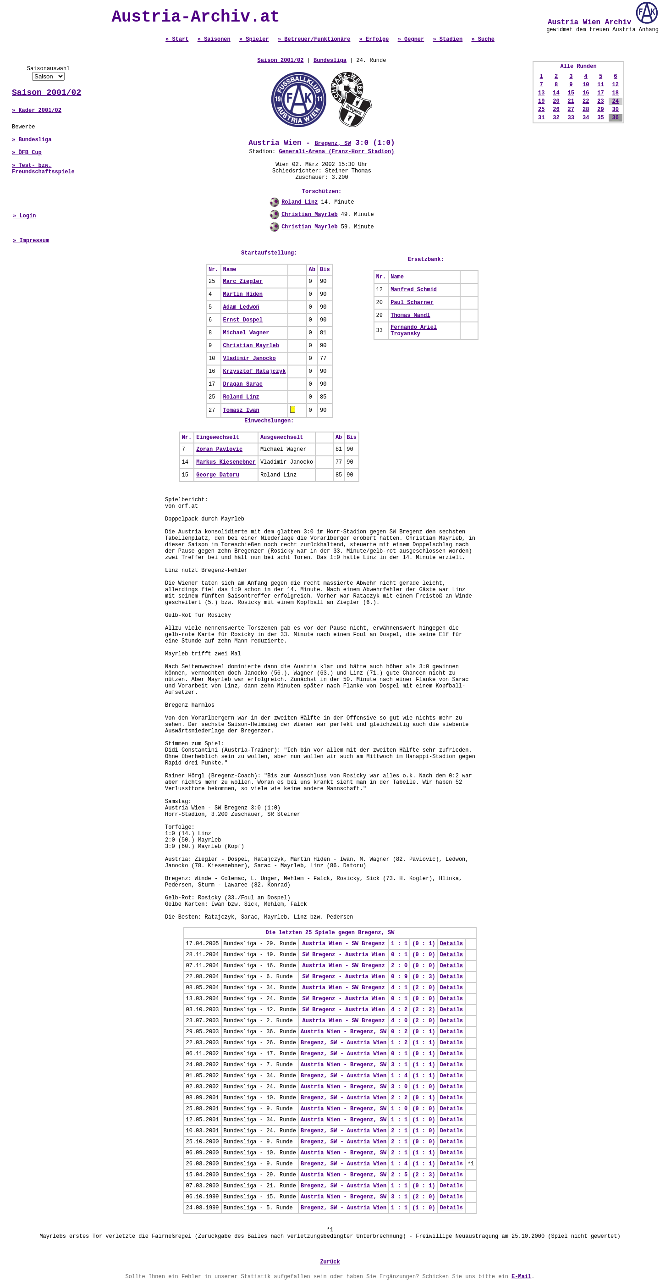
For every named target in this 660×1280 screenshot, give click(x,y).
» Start (176, 39)
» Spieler (254, 39)
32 (556, 118)
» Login (24, 216)
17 (600, 93)
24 (615, 101)
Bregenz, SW (332, 143)
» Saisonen (214, 39)
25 (541, 109)
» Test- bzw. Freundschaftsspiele (43, 168)
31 (541, 118)
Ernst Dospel (243, 320)
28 (586, 109)
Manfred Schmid (413, 290)
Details (451, 944)
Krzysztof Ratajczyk (254, 371)
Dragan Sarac (243, 384)
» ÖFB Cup (27, 153)
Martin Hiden (243, 294)
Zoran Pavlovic (219, 449)
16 (586, 93)
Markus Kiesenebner (226, 462)
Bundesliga (330, 60)
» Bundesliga (31, 140)
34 (586, 118)
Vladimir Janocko (249, 358)
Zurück (330, 1262)
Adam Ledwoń (241, 307)
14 (556, 93)
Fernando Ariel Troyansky (413, 330)
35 (600, 118)
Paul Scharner (412, 302)
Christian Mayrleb (309, 214)
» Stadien (447, 39)
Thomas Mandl (410, 315)
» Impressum (31, 241)
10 (586, 85)
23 (600, 101)
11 (600, 85)
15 (571, 93)
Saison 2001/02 (46, 92)
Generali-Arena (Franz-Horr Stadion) (336, 152)
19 (541, 101)
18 (615, 93)
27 (571, 109)
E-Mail (521, 1277)
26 (556, 109)
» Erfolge (374, 39)
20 (556, 101)
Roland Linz (299, 202)
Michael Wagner (246, 333)
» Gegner (411, 39)
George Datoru (217, 475)
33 (571, 118)
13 (541, 93)
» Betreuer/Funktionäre (314, 39)
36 (615, 118)
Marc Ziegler (243, 281)
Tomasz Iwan (241, 410)
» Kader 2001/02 (36, 110)
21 (571, 101)
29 (600, 109)
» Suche (482, 39)
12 (615, 85)
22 (586, 101)
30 (615, 109)
